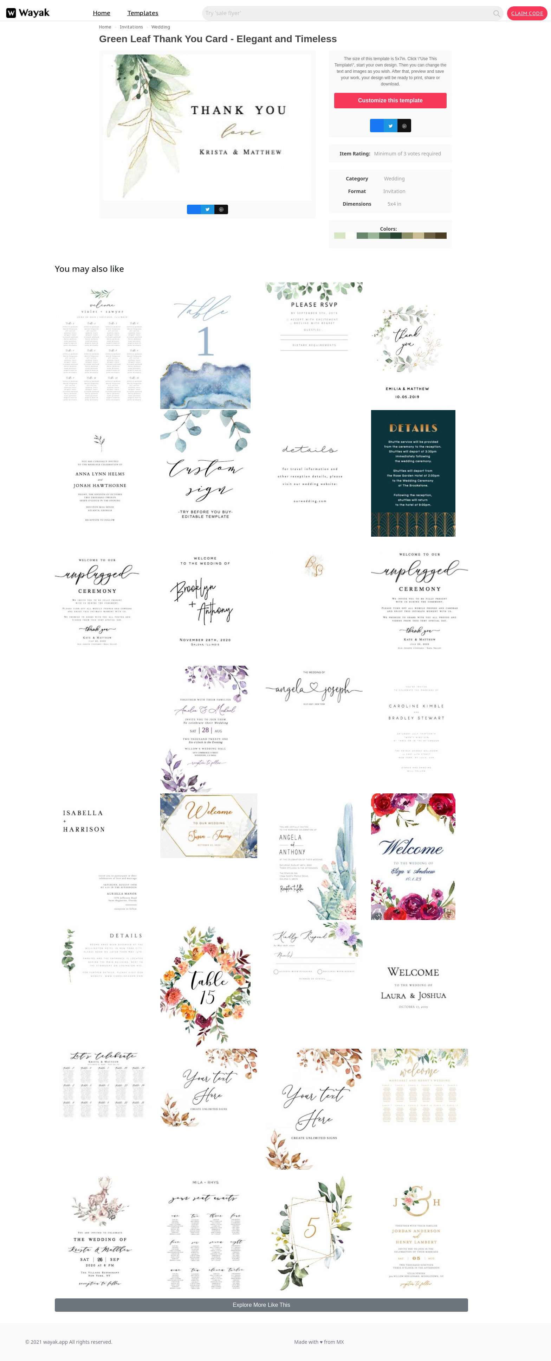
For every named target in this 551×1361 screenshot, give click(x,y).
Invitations (131, 27)
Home (101, 13)
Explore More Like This (261, 1305)
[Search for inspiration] (349, 13)
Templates (142, 13)
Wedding (160, 27)
